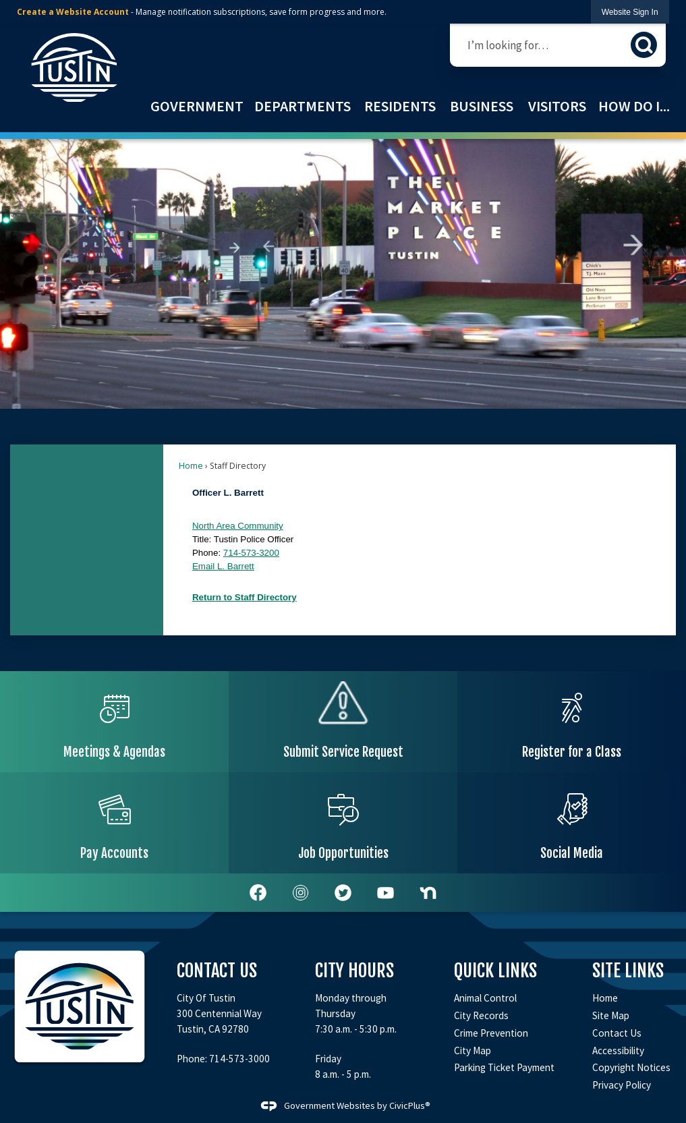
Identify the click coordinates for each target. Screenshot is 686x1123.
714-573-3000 (239, 1058)
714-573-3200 (251, 553)
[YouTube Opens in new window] (385, 892)
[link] (630, 12)
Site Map (610, 1015)
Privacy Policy (621, 1084)
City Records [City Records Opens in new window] (481, 1015)
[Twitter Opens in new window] (343, 892)
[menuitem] (196, 106)
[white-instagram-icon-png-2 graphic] (300, 892)
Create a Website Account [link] (73, 12)
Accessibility (618, 1050)
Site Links (628, 970)
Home (191, 465)
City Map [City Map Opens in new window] (472, 1050)
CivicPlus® (409, 1105)
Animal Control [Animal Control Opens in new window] (485, 997)
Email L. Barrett (223, 566)
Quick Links (495, 970)
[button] (644, 45)
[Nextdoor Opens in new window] (428, 892)
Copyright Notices (631, 1067)
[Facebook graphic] (258, 892)
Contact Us (616, 1033)
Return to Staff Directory (244, 597)
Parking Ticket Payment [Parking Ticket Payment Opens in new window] (504, 1067)
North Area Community (237, 526)
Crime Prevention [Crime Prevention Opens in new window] (491, 1033)
